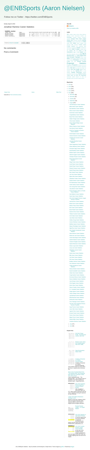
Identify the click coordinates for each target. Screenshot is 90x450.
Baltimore (84, 34)
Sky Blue (73, 70)
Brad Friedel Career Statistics (76, 209)
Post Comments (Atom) (15, 94)
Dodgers (81, 43)
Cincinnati (75, 40)
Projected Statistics (76, 63)
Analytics (71, 34)
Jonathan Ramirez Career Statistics (77, 321)
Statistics (68, 72)
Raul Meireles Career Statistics (76, 108)
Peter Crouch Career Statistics (76, 110)
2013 (70, 88)
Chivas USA (70, 40)
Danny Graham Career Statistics (77, 268)
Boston (72, 35)
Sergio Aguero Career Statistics (76, 291)
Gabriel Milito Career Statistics (76, 319)
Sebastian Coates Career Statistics (77, 178)
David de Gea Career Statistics (76, 211)
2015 (70, 84)
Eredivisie (76, 44)
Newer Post (7, 92)
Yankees (82, 78)
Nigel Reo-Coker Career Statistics (77, 228)
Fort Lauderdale (79, 46)
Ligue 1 (75, 52)
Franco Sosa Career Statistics (76, 315)
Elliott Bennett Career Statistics (76, 297)
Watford (73, 76)
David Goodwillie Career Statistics (77, 271)
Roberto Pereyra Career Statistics (77, 168)
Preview (84, 61)
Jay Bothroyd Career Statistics (76, 295)
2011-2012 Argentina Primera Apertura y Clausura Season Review (80, 385)
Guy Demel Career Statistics (76, 128)
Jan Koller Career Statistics (75, 257)
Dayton (68, 43)
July (71, 324)
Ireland (70, 49)
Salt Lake (72, 68)
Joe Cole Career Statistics (75, 174)
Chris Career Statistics (74, 121)
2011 (70, 92)
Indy (67, 49)
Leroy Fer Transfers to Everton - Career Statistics (76, 131)
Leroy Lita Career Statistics (75, 247)
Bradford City (83, 35)
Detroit (78, 43)
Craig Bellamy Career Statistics (76, 114)
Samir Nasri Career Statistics (76, 196)
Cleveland (79, 40)
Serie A (81, 69)
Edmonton (69, 44)
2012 (70, 90)
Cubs (82, 41)
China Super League (80, 38)
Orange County (83, 58)
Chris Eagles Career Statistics (76, 283)
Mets (68, 54)
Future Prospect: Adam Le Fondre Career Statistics (77, 191)
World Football (78, 78)
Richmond (75, 66)
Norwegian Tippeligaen (74, 57)
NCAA (76, 55)
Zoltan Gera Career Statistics (76, 273)
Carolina (79, 37)
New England (80, 55)
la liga (84, 50)
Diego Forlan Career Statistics (76, 162)
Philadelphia (76, 60)
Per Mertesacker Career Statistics (77, 182)
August (71, 102)
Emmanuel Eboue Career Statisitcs (77, 277)
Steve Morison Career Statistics (76, 233)
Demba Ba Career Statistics (75, 299)
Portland (79, 61)
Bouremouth (77, 35)
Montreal (69, 55)
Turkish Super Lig (71, 75)
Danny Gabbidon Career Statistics (77, 279)
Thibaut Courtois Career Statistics (77, 213)
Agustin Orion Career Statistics (76, 311)
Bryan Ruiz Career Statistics (76, 116)
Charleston (84, 37)
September (72, 100)
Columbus (69, 41)
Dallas (84, 41)
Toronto (80, 74)
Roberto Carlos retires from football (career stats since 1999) (80, 343)
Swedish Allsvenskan (76, 72)
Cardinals (74, 37)
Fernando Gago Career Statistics (77, 148)
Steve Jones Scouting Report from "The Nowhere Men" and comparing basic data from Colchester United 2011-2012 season (76, 373)
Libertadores (70, 52)
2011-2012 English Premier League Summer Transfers (77, 199)
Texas (77, 73)
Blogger (72, 446)
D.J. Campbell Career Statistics (76, 289)
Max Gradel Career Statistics (76, 172)
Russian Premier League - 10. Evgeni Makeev (80, 407)
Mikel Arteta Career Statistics (76, 106)
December (72, 94)
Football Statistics (71, 46)
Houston (78, 47)
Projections (69, 65)
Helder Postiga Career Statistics (76, 118)
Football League (82, 44)
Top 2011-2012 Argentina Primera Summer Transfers (77, 304)
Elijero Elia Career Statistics (75, 176)
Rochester (79, 66)
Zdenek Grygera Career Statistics (77, 154)
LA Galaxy (79, 50)
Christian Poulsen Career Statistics (77, 156)
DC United (73, 43)
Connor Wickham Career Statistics (77, 222)
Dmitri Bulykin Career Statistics (76, 133)
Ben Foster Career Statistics (76, 207)
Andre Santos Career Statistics (76, 184)
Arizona (77, 34)
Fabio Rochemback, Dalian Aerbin (80, 351)
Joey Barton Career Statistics (76, 188)
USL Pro (78, 75)
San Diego (82, 67)
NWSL (68, 58)
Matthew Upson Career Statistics (77, 224)
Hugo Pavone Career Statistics (76, 307)
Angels (74, 34)
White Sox (84, 76)
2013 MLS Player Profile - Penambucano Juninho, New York (80, 335)
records (71, 66)
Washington (69, 76)
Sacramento (84, 66)
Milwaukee (73, 54)
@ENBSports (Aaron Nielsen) (44, 8)
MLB (81, 54)
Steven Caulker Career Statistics (77, 287)
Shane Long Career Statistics (76, 245)
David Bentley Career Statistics (76, 150)
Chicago (73, 38)
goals (85, 46)
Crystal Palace (78, 41)
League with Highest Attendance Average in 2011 (75, 397)
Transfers (84, 73)
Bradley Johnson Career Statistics (77, 261)
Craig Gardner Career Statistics (76, 275)
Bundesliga (69, 37)
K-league (81, 49)
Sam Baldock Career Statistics (76, 194)
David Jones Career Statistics (76, 253)
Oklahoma (78, 58)
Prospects (75, 65)
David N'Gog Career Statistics (76, 170)
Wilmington (69, 78)
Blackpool (69, 35)
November (72, 96)
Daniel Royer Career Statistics (76, 166)
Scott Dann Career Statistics (76, 112)
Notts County (83, 57)
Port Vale (73, 61)
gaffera (62, 446)
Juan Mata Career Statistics (75, 218)
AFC (68, 34)
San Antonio (77, 67)
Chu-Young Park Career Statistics (77, 186)
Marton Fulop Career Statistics (76, 205)
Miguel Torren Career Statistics (76, 317)
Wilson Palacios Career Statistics (77, 126)
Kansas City (72, 50)
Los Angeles (80, 52)
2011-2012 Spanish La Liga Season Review (80, 415)
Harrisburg (69, 47)
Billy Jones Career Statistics (75, 255)
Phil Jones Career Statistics (75, 259)
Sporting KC (78, 71)
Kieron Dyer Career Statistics (76, 285)
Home (33, 92)
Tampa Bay (73, 73)
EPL (72, 44)
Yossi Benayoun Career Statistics (77, 104)
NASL (72, 55)
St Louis (84, 70)
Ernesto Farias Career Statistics (76, 313)
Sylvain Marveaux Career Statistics (77, 243)
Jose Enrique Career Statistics (76, 281)
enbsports (71, 26)
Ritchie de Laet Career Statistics (76, 235)
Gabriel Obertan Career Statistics (77, 239)
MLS (84, 54)
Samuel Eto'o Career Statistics (76, 201)
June (71, 326)
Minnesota (78, 54)
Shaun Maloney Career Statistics (77, 146)
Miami (70, 54)
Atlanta (81, 34)
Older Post (58, 92)
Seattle (77, 69)
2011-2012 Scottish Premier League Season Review (79, 427)
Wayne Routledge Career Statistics (77, 226)
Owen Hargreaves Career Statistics (77, 144)
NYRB (71, 58)
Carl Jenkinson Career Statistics (76, 263)
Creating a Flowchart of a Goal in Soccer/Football (80, 360)
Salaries (68, 67)
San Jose (73, 69)
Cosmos (73, 41)
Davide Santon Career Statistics (76, 180)
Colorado (84, 40)
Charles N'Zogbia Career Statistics (77, 241)
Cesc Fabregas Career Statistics (77, 301)
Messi (85, 52)
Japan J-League (76, 49)
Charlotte (68, 38)
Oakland (74, 58)
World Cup (73, 78)
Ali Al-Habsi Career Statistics (76, 215)
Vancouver (83, 75)
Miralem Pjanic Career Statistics (76, 152)
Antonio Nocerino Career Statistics (77, 135)
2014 (70, 86)
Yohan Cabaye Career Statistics (76, 293)
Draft (85, 43)
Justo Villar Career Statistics (76, 309)
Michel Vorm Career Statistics (76, 203)
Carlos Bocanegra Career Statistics (77, 237)
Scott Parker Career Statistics (76, 164)
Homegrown (73, 47)
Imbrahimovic (83, 47)
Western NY (78, 76)
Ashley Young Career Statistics (76, 220)
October (72, 98)
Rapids (68, 66)
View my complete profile (72, 28)
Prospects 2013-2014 (82, 65)
